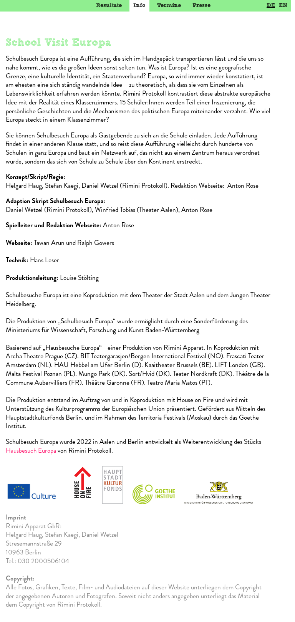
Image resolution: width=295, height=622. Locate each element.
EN (283, 5)
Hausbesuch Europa (31, 450)
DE (271, 5)
